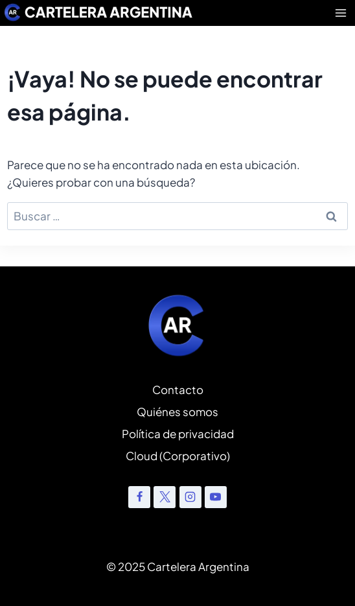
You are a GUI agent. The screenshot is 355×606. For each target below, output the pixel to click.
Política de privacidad (178, 433)
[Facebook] (139, 497)
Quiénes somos (177, 411)
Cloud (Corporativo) (178, 456)
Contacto (177, 389)
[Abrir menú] (341, 13)
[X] (165, 497)
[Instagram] (190, 497)
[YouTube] (216, 497)
